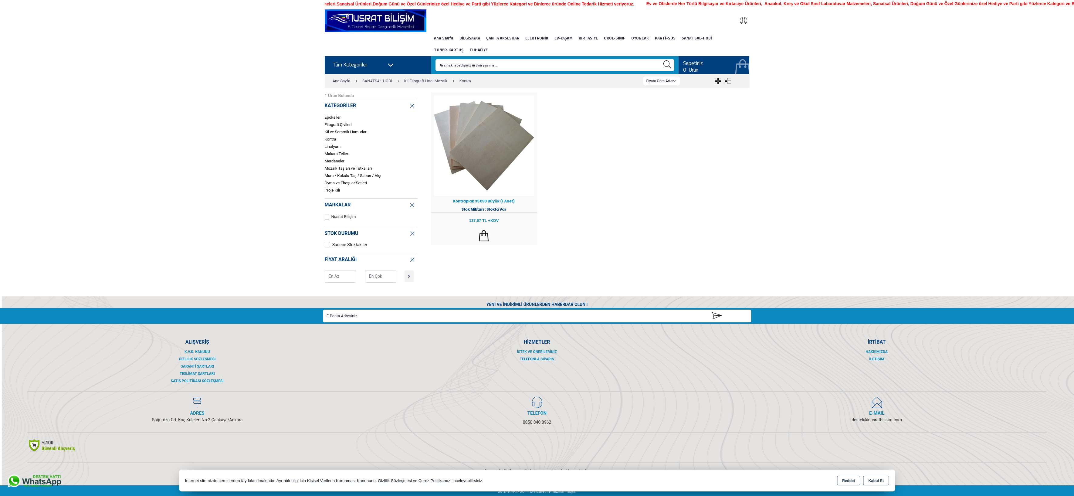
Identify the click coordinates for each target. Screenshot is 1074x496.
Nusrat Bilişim (340, 216)
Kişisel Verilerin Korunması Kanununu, (342, 480)
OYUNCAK (640, 38)
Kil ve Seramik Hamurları (346, 132)
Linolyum (333, 146)
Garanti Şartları (197, 366)
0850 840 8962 (537, 422)
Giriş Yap (740, 20)
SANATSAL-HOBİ (697, 38)
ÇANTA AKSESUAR (502, 38)
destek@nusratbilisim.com (877, 419)
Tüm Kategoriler (363, 65)
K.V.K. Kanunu (197, 352)
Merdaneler (334, 161)
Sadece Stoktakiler (346, 244)
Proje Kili (332, 190)
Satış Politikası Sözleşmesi (197, 381)
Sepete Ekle (484, 236)
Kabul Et (876, 481)
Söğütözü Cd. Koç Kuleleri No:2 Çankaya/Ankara (197, 419)
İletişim (876, 359)
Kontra (330, 139)
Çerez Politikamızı (435, 480)
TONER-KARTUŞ (448, 50)
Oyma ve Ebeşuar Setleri (346, 183)
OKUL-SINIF (614, 38)
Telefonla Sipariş (537, 359)
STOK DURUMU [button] (370, 232)
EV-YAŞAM (563, 38)
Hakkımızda (876, 352)
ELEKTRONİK (536, 38)
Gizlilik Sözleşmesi (197, 359)
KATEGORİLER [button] (370, 104)
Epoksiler (333, 117)
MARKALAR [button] (370, 204)
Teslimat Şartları (197, 374)
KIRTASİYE (588, 38)
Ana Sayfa (443, 38)
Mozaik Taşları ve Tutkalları (348, 168)
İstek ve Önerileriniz (537, 352)
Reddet (848, 481)
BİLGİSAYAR (469, 38)
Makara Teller (336, 153)
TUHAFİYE (478, 50)
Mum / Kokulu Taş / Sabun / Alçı (353, 175)
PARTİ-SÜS (665, 38)
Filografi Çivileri (338, 124)
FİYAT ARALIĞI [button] (370, 258)
